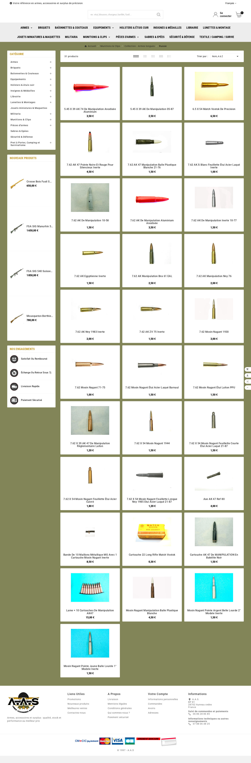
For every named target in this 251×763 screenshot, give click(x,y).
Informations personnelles (163, 713)
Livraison (113, 713)
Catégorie (17, 68)
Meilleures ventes (77, 722)
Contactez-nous (77, 726)
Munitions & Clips (21, 133)
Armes (14, 76)
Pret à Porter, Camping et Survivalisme (25, 157)
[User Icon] (222, 22)
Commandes (155, 717)
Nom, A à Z (225, 70)
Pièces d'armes (19, 139)
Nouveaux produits (78, 717)
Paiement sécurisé (118, 731)
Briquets (15, 81)
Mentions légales (117, 717)
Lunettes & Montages (23, 116)
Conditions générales (120, 722)
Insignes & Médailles (23, 104)
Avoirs (151, 722)
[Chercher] (121, 21)
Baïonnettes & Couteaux (25, 87)
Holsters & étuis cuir (22, 99)
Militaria (16, 127)
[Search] (158, 21)
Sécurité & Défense (22, 150)
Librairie (16, 110)
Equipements (18, 93)
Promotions (74, 713)
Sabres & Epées (19, 145)
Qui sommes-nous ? (119, 726)
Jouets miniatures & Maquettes (29, 122)
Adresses (153, 726)
